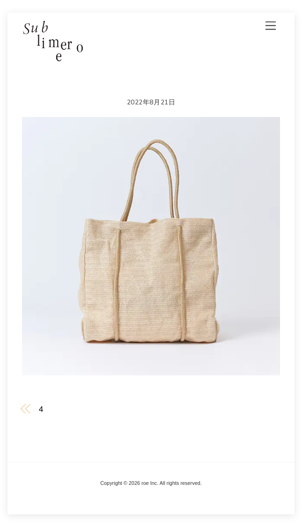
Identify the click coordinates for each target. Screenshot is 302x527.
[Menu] (270, 25)
